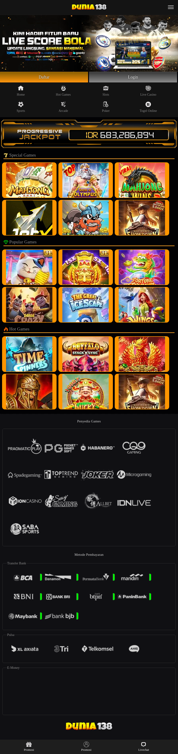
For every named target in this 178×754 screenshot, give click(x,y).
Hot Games (63, 90)
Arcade (63, 107)
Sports (21, 107)
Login (133, 77)
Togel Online (148, 107)
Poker (106, 107)
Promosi (29, 746)
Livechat (143, 746)
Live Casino (148, 90)
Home (21, 90)
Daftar (44, 77)
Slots (105, 90)
